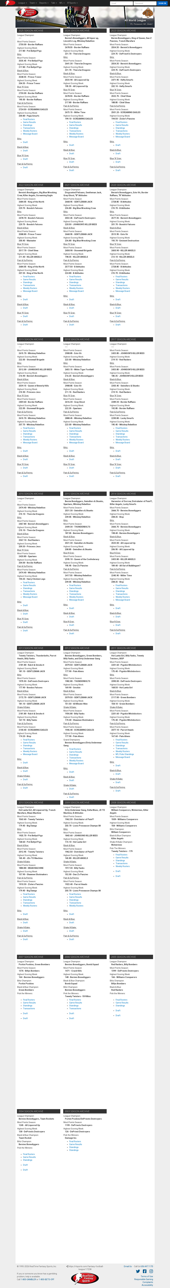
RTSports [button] (72, 3)
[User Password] (145, 3)
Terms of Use (147, 1276)
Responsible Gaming (143, 1279)
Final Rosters (29, 119)
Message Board (30, 134)
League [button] (22, 3)
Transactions (29, 128)
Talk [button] (54, 3)
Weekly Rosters (30, 131)
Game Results (29, 122)
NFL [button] (62, 3)
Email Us (128, 1266)
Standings (27, 125)
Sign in (162, 3)
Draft (25, 142)
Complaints (148, 1282)
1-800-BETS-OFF (46, 1279)
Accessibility (147, 1285)
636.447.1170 (147, 1266)
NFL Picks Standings (125, 754)
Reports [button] (44, 3)
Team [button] (33, 3)
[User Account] (121, 3)
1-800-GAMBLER (28, 1279)
